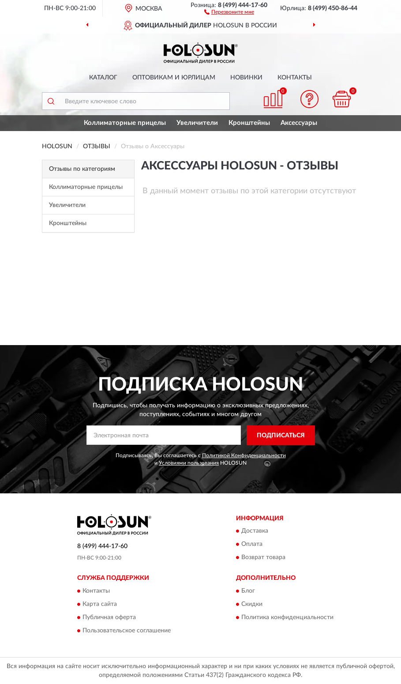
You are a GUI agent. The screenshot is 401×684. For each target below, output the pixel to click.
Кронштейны (249, 123)
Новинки (246, 78)
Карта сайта (99, 604)
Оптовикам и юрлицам (173, 78)
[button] (229, 11)
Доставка (254, 531)
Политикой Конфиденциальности (244, 455)
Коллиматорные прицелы (125, 123)
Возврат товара (263, 558)
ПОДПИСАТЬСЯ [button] (281, 435)
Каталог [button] (103, 78)
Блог (248, 591)
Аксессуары (299, 123)
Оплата (251, 544)
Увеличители (197, 123)
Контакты (294, 78)
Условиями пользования (189, 463)
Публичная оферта (109, 617)
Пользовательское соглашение (126, 631)
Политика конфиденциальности (287, 617)
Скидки (251, 604)
